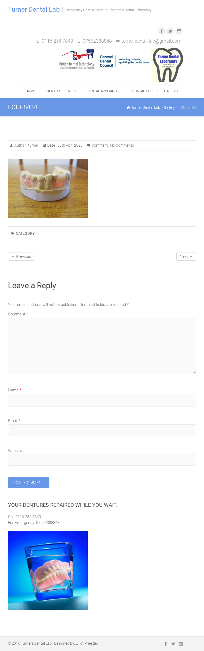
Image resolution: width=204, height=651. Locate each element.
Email (14, 420)
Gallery (171, 91)
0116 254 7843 (57, 41)
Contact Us (142, 91)
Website (15, 450)
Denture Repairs (61, 91)
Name (14, 390)
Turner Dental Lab (34, 9)
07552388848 (97, 41)
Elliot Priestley (87, 643)
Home (30, 91)
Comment (18, 314)
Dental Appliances (104, 91)
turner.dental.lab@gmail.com (151, 41)
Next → (186, 256)
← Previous (21, 256)
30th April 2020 (70, 145)
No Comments (122, 145)
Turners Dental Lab (36, 643)
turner (32, 145)
